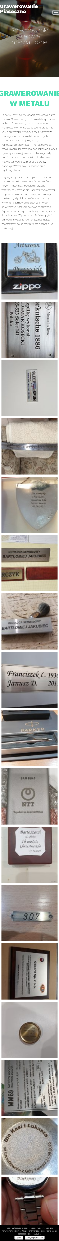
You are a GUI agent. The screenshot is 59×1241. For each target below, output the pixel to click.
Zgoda (18, 1238)
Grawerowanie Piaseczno (19, 8)
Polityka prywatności (35, 1238)
